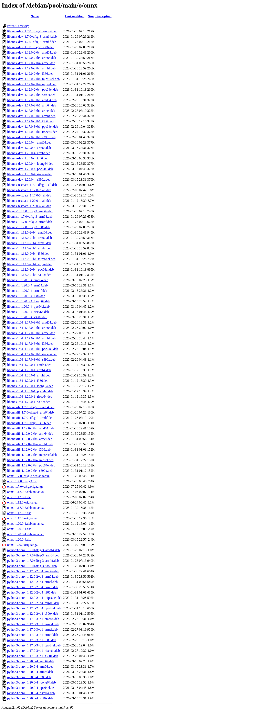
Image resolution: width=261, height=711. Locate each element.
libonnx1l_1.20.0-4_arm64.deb (27, 285)
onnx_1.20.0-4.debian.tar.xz (25, 534)
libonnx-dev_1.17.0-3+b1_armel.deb (31, 110)
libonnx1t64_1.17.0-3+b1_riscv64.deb (32, 354)
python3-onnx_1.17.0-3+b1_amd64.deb (33, 619)
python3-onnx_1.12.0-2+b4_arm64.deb (33, 576)
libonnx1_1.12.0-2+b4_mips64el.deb (31, 259)
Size (91, 16)
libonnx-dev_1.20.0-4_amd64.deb (29, 142)
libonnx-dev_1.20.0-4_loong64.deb (30, 163)
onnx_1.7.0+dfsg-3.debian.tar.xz (28, 476)
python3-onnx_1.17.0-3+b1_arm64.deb (33, 624)
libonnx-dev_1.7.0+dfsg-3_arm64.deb (32, 36)
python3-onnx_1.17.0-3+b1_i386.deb (31, 640)
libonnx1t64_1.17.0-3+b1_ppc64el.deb (32, 349)
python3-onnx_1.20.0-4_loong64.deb (31, 682)
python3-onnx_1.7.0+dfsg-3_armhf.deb (33, 560)
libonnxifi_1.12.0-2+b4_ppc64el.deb (31, 465)
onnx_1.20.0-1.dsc (19, 529)
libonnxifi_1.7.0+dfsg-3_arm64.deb (30, 412)
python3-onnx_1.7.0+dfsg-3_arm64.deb (33, 555)
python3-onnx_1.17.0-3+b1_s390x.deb (32, 656)
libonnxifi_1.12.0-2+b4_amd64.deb (30, 428)
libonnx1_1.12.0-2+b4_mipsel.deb (29, 264)
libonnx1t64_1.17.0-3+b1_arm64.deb (31, 327)
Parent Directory (18, 26)
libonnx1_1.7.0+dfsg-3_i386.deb (28, 227)
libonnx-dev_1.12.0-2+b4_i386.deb (30, 73)
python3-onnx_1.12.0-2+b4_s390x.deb (32, 613)
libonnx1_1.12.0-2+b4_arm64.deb (29, 237)
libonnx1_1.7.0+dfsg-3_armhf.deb (29, 222)
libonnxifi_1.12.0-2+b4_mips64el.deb (32, 454)
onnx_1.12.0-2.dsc (19, 497)
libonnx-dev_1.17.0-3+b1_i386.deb (30, 121)
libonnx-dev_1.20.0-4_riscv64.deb (29, 174)
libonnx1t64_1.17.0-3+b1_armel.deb (31, 333)
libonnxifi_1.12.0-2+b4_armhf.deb (30, 444)
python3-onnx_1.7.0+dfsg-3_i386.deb (32, 566)
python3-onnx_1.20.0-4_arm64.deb (30, 666)
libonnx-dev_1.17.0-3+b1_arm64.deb (31, 105)
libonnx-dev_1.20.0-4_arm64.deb (29, 147)
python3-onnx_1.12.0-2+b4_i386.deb (31, 592)
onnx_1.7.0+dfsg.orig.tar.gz (25, 486)
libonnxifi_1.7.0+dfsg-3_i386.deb (29, 423)
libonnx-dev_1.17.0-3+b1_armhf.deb (31, 116)
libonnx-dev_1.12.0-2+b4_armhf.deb (31, 68)
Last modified (74, 16)
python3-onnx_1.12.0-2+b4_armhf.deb (32, 587)
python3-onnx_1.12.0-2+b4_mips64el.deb (34, 597)
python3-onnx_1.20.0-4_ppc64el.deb (31, 687)
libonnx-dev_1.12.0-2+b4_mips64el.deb (33, 79)
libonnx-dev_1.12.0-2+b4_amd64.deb (31, 52)
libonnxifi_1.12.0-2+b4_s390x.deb (30, 470)
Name (35, 16)
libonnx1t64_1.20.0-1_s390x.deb (28, 402)
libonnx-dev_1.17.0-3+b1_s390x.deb (31, 137)
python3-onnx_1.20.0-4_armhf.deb (30, 672)
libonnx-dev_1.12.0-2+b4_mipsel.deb (31, 84)
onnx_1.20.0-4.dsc (19, 539)
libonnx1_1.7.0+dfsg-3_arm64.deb (30, 216)
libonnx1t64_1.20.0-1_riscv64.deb (29, 396)
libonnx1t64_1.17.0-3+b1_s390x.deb (31, 359)
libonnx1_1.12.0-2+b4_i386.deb (28, 253)
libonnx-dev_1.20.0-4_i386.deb (27, 158)
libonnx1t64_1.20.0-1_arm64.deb (29, 370)
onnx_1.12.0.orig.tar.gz (22, 502)
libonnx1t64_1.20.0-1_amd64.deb (29, 364)
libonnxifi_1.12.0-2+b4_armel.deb (29, 439)
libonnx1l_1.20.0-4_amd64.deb (27, 280)
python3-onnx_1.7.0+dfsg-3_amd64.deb (33, 550)
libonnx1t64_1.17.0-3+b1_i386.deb (30, 343)
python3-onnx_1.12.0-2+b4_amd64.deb (33, 571)
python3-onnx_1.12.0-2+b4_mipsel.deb (33, 603)
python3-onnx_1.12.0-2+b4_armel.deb (32, 582)
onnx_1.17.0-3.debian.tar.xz (25, 507)
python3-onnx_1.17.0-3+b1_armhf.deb (32, 634)
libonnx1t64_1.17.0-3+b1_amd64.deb (31, 322)
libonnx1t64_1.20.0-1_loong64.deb (30, 386)
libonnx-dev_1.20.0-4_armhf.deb (28, 153)
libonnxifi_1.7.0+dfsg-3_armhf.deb (30, 417)
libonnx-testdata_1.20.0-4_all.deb (29, 206)
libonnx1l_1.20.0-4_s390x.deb (27, 317)
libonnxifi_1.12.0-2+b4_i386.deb (29, 449)
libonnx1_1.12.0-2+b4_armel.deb (29, 243)
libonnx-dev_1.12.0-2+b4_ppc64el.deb (32, 89)
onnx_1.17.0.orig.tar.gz (22, 518)
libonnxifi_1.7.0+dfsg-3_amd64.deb (30, 407)
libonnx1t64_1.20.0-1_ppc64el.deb (30, 391)
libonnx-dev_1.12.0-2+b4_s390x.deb (31, 95)
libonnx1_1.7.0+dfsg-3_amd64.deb (30, 211)
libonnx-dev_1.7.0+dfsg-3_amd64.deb (32, 31)
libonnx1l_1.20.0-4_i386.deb (26, 296)
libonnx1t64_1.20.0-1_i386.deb (27, 380)
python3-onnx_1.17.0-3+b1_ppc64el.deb (34, 645)
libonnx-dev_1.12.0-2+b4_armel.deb (31, 63)
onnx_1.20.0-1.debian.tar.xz (25, 523)
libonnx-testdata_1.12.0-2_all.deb (29, 190)
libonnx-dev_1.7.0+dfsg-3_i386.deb (30, 47)
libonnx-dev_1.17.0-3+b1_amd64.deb (31, 100)
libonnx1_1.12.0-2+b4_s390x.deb (29, 274)
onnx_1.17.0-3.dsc (19, 513)
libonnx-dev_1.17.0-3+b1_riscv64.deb (32, 132)
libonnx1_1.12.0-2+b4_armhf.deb (29, 248)
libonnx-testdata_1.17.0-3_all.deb (29, 195)
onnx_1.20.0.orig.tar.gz (22, 544)
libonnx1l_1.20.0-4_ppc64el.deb (28, 306)
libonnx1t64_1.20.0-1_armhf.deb (28, 375)
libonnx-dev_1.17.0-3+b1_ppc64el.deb (32, 126)
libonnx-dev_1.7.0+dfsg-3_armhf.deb (31, 42)
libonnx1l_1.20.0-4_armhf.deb (27, 290)
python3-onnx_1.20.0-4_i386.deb (29, 677)
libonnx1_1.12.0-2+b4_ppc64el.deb (30, 269)
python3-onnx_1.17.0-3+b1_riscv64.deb (33, 650)
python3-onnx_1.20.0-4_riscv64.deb (31, 693)
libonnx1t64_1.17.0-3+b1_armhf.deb (31, 338)
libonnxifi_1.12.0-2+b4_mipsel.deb (30, 460)
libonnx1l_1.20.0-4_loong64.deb (28, 301)
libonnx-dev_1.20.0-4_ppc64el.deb (30, 169)
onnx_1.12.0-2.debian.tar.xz (25, 492)
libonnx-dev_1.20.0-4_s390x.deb (28, 179)
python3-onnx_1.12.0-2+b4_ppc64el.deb (34, 608)
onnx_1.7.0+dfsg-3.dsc (22, 481)
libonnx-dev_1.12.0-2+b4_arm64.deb (31, 57)
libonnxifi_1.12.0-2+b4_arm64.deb (30, 433)
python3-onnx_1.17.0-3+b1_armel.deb (32, 629)
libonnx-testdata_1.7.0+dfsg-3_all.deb (32, 185)
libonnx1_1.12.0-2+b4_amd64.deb (29, 232)
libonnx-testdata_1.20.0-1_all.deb (29, 200)
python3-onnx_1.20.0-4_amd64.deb (30, 661)
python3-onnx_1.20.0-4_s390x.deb (30, 698)
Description (103, 16)
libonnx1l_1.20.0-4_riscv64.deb (28, 312)
